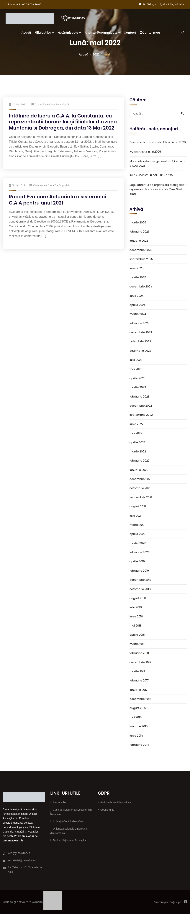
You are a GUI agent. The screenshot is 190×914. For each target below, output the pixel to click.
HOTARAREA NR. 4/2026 (145, 151)
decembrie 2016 (140, 699)
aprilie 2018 (137, 635)
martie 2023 (138, 387)
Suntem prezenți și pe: (168, 902)
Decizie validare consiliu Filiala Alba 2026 (158, 142)
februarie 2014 (139, 745)
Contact (130, 32)
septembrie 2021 (141, 497)
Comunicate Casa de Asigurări (52, 104)
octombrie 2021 (140, 488)
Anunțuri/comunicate (101, 32)
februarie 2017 (139, 680)
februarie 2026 (140, 231)
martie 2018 (137, 644)
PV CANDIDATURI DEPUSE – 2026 (151, 175)
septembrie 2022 (141, 415)
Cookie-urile (107, 809)
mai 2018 (136, 625)
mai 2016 (136, 717)
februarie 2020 (140, 552)
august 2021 (138, 506)
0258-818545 (76, 18)
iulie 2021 (136, 516)
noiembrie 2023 (140, 341)
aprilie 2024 (137, 305)
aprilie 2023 (137, 378)
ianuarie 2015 (139, 726)
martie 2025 (138, 277)
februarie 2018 (139, 653)
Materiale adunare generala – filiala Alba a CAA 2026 (158, 163)
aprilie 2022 (137, 442)
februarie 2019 (139, 571)
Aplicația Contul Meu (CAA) (68, 821)
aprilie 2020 (137, 534)
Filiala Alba (43, 32)
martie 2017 (137, 671)
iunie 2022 (136, 424)
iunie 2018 (136, 616)
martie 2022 (138, 451)
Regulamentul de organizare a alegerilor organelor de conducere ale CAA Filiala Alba (158, 189)
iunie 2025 (137, 268)
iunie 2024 (137, 296)
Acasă (26, 32)
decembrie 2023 (141, 332)
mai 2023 (136, 369)
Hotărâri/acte (68, 32)
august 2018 (138, 598)
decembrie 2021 (140, 479)
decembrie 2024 (141, 286)
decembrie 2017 (140, 662)
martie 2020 (138, 543)
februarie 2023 (140, 396)
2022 (96, 54)
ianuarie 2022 (139, 470)
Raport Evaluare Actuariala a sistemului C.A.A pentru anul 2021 (57, 199)
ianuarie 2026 (139, 241)
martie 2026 (138, 222)
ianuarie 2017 (139, 690)
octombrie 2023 (140, 351)
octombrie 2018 (140, 589)
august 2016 (138, 708)
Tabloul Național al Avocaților (69, 840)
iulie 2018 (136, 607)
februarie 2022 (140, 460)
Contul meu (150, 32)
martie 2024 (138, 314)
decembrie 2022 (141, 406)
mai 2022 (136, 433)
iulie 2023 (136, 360)
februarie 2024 (140, 323)
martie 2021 (137, 525)
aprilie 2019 (137, 561)
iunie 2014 (136, 736)
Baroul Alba (59, 802)
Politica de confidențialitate (115, 802)
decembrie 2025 (141, 250)
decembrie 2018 (140, 580)
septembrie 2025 (141, 259)
